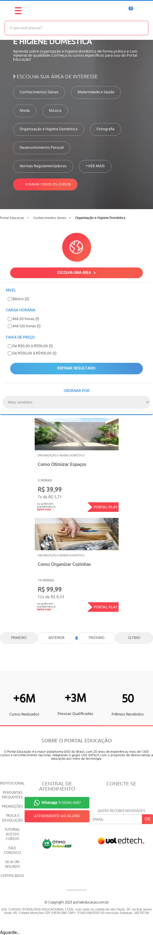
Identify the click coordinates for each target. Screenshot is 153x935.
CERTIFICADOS (12, 876)
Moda (25, 111)
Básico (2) (18, 299)
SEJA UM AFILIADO (12, 864)
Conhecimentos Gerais (39, 92)
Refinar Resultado (76, 368)
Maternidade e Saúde (96, 92)
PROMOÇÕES (12, 807)
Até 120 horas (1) (24, 326)
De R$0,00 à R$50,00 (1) (30, 346)
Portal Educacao (12, 218)
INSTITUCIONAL (12, 783)
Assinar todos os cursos (45, 184)
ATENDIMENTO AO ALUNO (57, 816)
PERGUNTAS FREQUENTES (12, 795)
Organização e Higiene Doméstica (49, 129)
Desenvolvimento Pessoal (42, 148)
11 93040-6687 (61, 803)
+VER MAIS (95, 166)
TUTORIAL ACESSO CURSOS (12, 834)
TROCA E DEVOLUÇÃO (12, 818)
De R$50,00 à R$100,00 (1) (32, 353)
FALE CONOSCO (12, 850)
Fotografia (106, 129)
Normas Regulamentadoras (43, 166)
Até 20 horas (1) (23, 319)
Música (55, 111)
